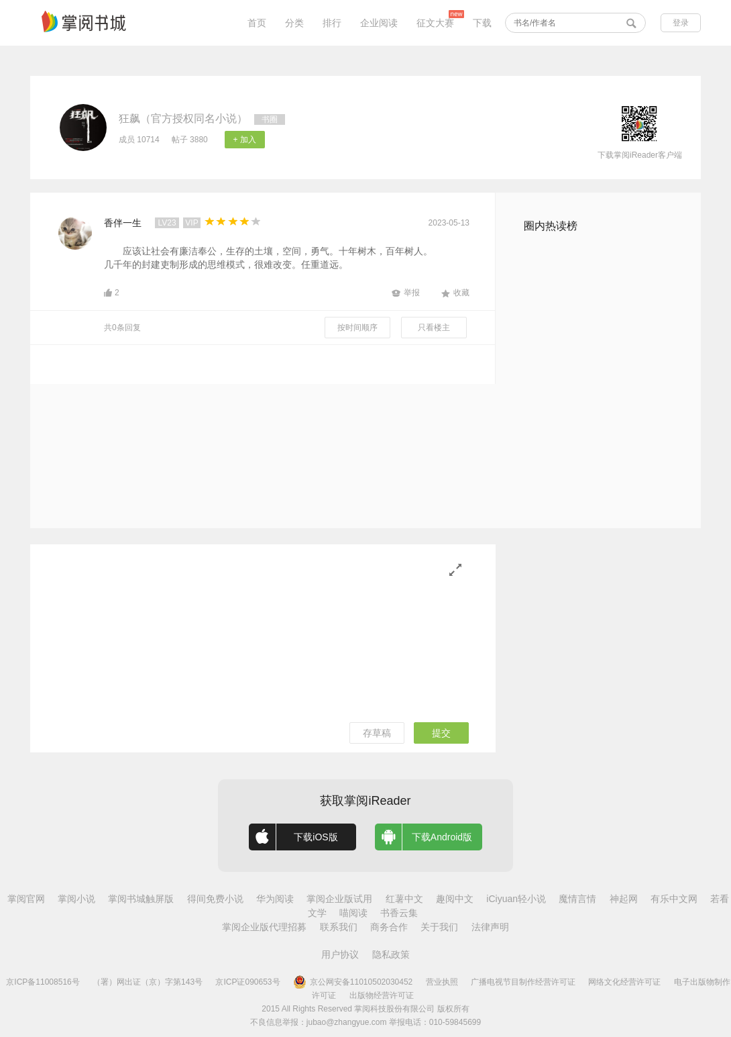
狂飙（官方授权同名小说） (183, 118)
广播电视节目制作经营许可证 (523, 982)
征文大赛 (435, 22)
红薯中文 (404, 898)
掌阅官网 (26, 898)
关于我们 (439, 927)
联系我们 (338, 927)
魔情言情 (577, 898)
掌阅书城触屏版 (141, 898)
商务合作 (389, 927)
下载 (482, 22)
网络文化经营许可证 (624, 982)
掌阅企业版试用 (339, 898)
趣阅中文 (454, 898)
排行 (332, 22)
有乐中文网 (674, 898)
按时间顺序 (357, 327)
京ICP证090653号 (247, 982)
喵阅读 (353, 912)
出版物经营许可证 (381, 995)
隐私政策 (391, 954)
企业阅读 (379, 22)
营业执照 (442, 982)
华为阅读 (275, 898)
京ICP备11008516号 (42, 982)
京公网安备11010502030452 (352, 982)
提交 (441, 733)
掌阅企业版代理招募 (264, 927)
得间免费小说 (215, 898)
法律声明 (490, 927)
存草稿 (377, 733)
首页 (256, 22)
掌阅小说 (76, 898)
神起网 (624, 898)
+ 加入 (244, 139)
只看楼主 (434, 327)
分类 (294, 22)
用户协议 (340, 954)
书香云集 (399, 912)
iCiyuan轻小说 (516, 898)
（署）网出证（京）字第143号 (148, 982)
